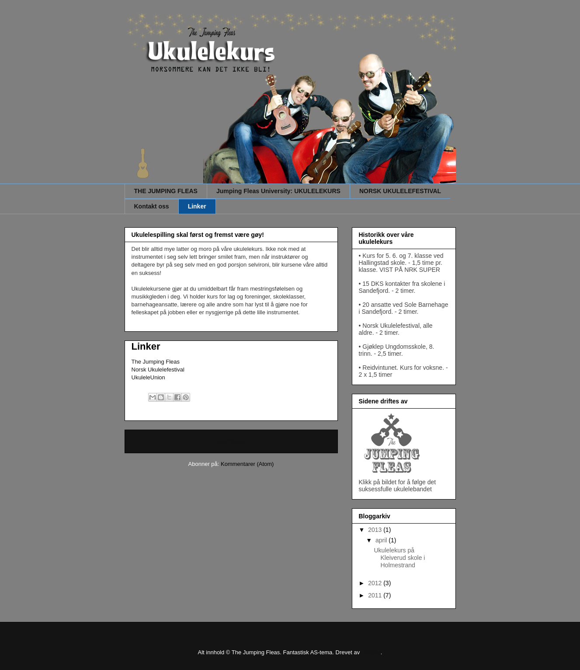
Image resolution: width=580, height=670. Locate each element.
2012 (375, 583)
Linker (197, 206)
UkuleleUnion (148, 377)
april (382, 540)
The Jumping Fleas (156, 361)
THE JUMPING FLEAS (166, 190)
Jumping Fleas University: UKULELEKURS (278, 190)
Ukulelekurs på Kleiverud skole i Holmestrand (399, 558)
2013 (375, 529)
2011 (375, 595)
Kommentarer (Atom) (247, 464)
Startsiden (230, 441)
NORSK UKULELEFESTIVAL (400, 190)
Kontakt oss (151, 206)
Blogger (371, 652)
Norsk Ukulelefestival (158, 369)
